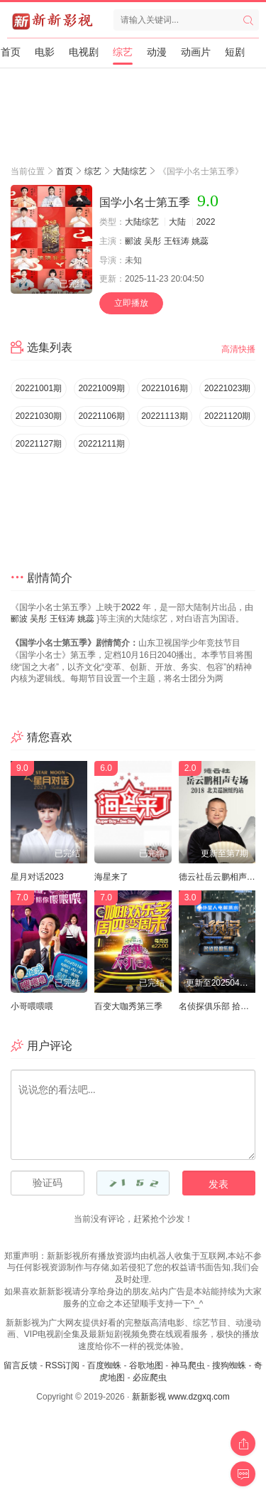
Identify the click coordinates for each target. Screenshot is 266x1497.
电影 (45, 52)
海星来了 (111, 877)
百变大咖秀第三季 (128, 1006)
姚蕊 (200, 241)
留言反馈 (21, 1365)
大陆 (177, 222)
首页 (11, 52)
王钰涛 (176, 241)
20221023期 (227, 388)
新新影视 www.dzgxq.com (181, 1397)
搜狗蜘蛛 (229, 1365)
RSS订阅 (62, 1365)
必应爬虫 (150, 1378)
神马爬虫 (188, 1365)
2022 (206, 222)
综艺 (123, 52)
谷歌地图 (146, 1365)
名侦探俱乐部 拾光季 (218, 1006)
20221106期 (101, 416)
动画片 (196, 52)
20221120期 (227, 416)
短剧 (235, 52)
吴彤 (152, 241)
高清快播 (238, 349)
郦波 (133, 241)
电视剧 (84, 52)
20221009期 (101, 388)
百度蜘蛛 (104, 1365)
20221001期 (39, 388)
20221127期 (39, 444)
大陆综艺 (130, 171)
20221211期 (101, 444)
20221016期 (164, 388)
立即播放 (131, 303)
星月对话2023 (37, 877)
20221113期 (164, 416)
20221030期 (39, 416)
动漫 (157, 52)
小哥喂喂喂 (32, 1006)
